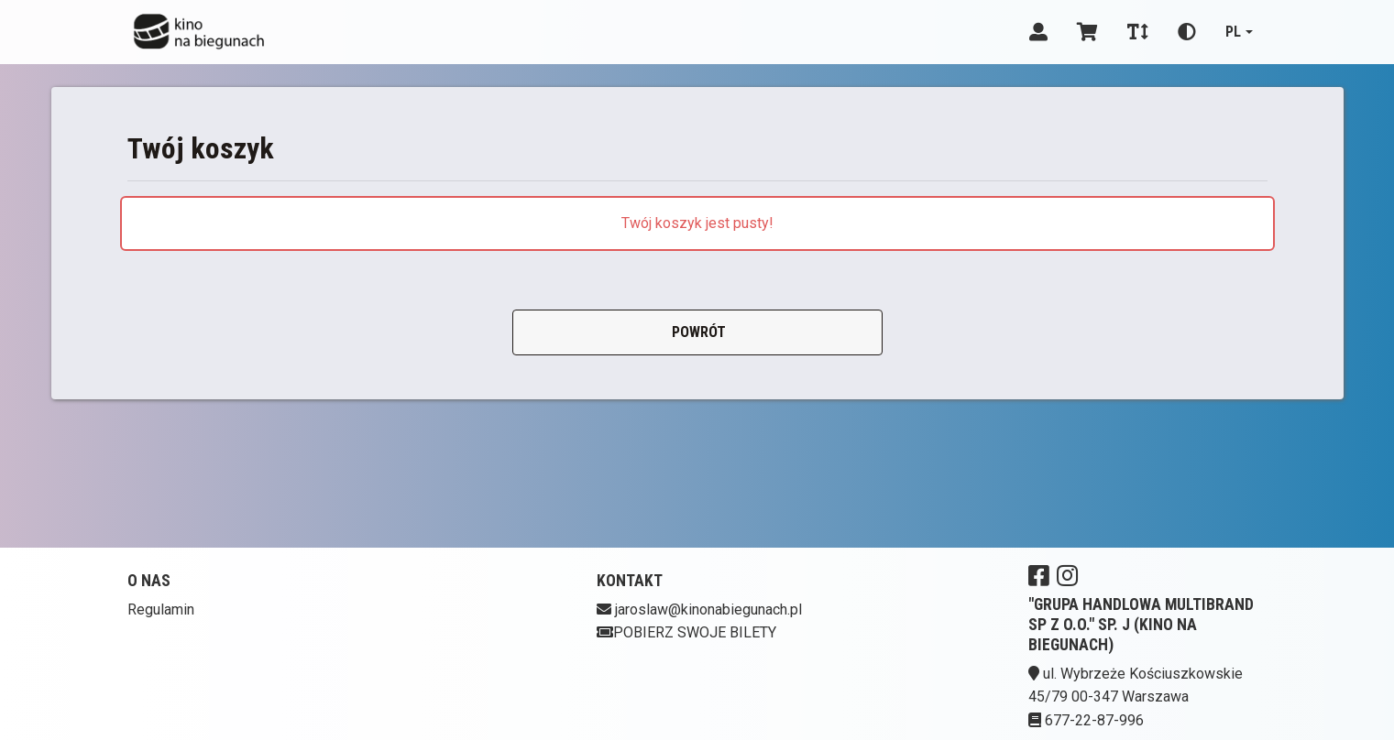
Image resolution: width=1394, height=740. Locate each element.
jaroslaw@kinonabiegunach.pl (708, 609)
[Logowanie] (1038, 32)
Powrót (697, 332)
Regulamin (160, 609)
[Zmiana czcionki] (1138, 32)
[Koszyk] (1087, 32)
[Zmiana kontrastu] (1187, 32)
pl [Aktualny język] (1233, 31)
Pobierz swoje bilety (686, 632)
